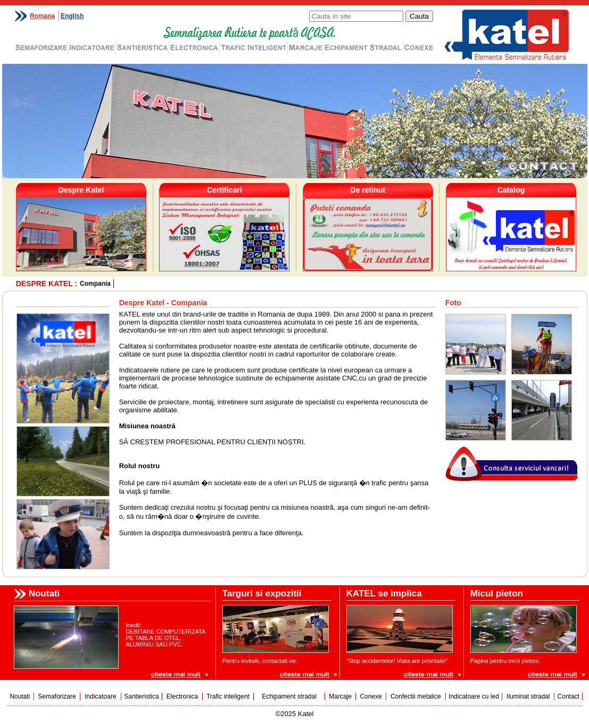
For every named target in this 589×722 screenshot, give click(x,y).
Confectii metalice (416, 696)
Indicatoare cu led (474, 696)
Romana (42, 16)
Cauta (419, 16)
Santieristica (141, 696)
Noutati (20, 696)
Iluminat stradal (528, 696)
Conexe (370, 696)
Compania (95, 283)
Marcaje (340, 696)
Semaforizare (57, 696)
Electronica (182, 696)
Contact (568, 696)
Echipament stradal (289, 696)
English (72, 16)
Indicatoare (100, 696)
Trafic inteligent (228, 696)
